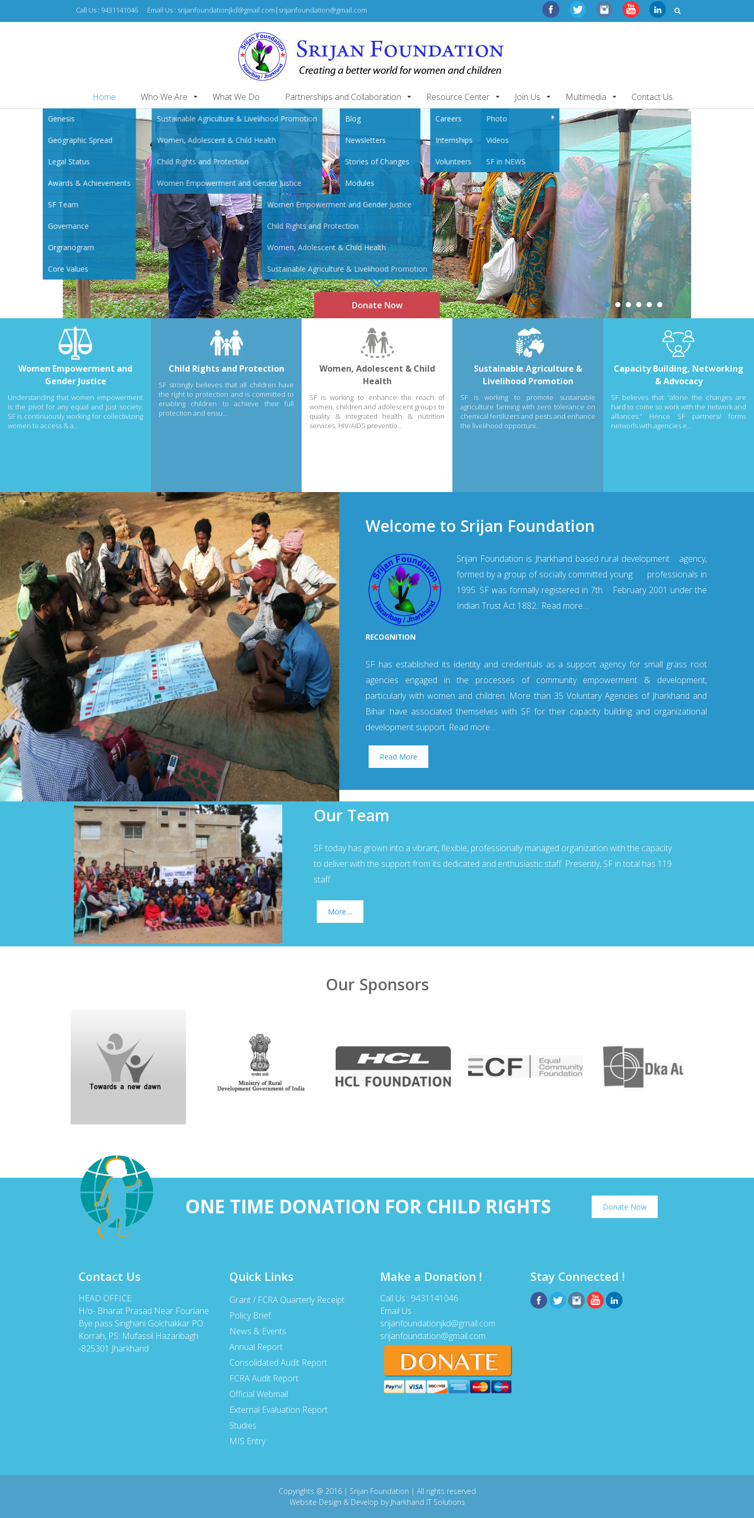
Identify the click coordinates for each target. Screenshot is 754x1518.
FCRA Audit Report (263, 1378)
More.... (340, 912)
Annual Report (256, 1347)
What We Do (236, 97)
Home (104, 97)
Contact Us (652, 97)
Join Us (527, 97)
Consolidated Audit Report (278, 1362)
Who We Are (164, 97)
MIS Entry (247, 1441)
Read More (398, 757)
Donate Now (377, 305)
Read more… (565, 605)
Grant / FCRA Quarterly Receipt (287, 1299)
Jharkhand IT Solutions (428, 1502)
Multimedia (586, 97)
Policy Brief (250, 1315)
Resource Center (458, 97)
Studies (243, 1425)
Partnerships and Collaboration (343, 97)
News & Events (257, 1331)
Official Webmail (258, 1394)
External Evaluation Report (278, 1409)
